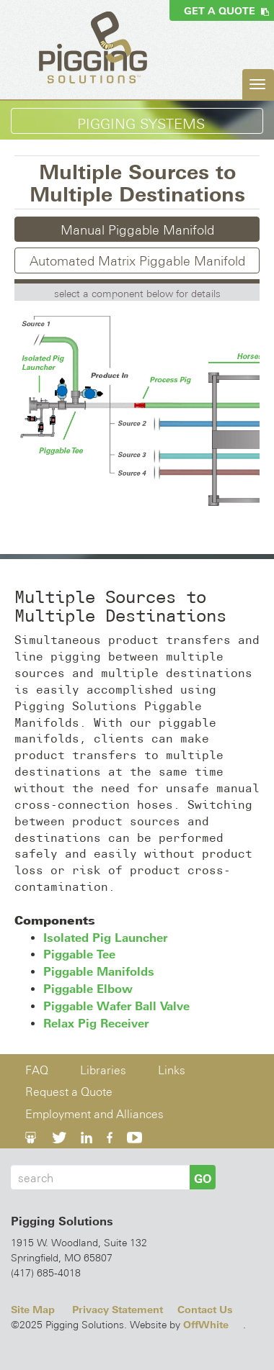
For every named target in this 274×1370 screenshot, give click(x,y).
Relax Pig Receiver (96, 1023)
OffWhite (206, 1324)
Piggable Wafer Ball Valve (116, 1006)
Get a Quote (226, 10)
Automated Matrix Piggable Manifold (137, 260)
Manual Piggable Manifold (137, 229)
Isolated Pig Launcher (105, 937)
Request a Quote (68, 1092)
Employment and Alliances (94, 1114)
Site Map (33, 1309)
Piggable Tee (79, 954)
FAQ (36, 1070)
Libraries (103, 1070)
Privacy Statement (117, 1309)
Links (171, 1070)
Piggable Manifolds (98, 971)
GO (202, 1178)
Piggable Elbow (88, 988)
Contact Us (205, 1309)
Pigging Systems (141, 124)
